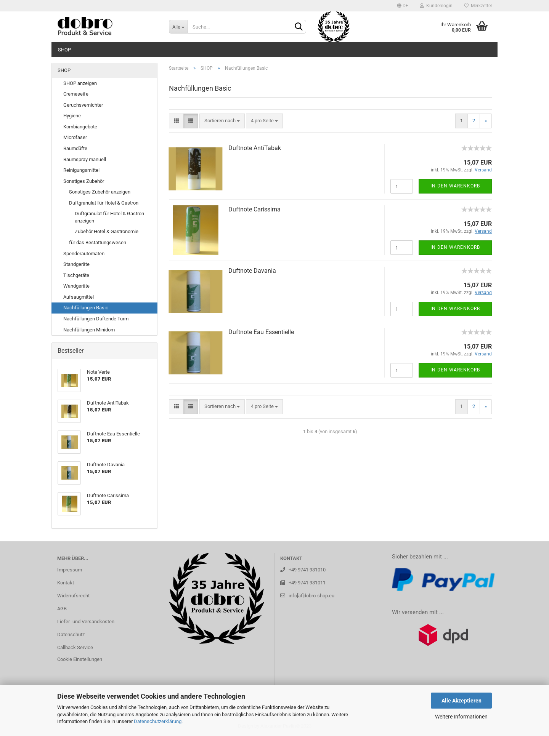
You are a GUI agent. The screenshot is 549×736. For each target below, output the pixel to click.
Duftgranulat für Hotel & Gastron (103, 203)
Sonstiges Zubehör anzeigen (99, 192)
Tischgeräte (76, 275)
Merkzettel (478, 5)
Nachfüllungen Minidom (89, 330)
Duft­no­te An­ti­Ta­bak (254, 148)
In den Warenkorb (455, 186)
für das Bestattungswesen (97, 242)
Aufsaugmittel (78, 297)
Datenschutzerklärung (157, 721)
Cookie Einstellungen (79, 659)
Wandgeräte (76, 286)
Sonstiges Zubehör (83, 181)
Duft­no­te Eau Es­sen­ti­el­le (261, 332)
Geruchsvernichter (83, 105)
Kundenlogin (436, 5)
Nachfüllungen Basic (85, 307)
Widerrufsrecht (73, 595)
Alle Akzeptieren (461, 701)
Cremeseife (75, 94)
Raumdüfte (75, 148)
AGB (62, 608)
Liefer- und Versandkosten (85, 621)
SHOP (64, 50)
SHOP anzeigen (80, 83)
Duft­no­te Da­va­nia (252, 270)
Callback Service (75, 647)
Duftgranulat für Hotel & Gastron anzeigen (109, 217)
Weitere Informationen (461, 717)
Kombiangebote (80, 127)
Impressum (69, 570)
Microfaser (75, 137)
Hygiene (72, 115)
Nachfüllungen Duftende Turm (95, 319)
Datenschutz (71, 634)
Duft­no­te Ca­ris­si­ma (254, 209)
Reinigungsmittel (81, 170)
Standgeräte (76, 264)
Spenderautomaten (83, 253)
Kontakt (65, 583)
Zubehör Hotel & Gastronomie (106, 231)
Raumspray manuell (84, 159)
